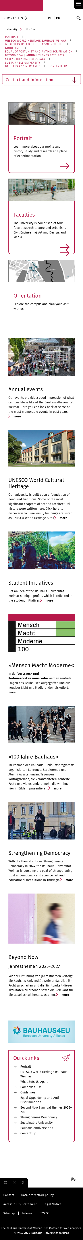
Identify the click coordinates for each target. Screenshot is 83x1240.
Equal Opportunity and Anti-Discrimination (40, 1100)
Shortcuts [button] (13, 18)
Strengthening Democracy (39, 853)
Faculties (24, 215)
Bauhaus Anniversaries (36, 1128)
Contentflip (28, 1133)
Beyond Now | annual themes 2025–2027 (46, 1110)
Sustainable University (36, 1123)
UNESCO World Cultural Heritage (36, 483)
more (41, 166)
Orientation (28, 296)
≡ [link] (79, 4)
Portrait (23, 138)
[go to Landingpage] (21, 5)
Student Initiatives (30, 583)
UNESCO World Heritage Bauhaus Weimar (44, 1074)
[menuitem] (51, 18)
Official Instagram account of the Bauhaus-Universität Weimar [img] (4, 1183)
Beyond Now (23, 957)
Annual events (25, 389)
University (11, 29)
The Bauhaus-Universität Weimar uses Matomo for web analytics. (41, 1228)
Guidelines (28, 1092)
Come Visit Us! (30, 1087)
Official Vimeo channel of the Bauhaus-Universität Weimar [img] (23, 1183)
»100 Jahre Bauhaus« (33, 757)
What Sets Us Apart (34, 1082)
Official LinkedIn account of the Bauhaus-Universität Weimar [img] (14, 1183)
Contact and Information (41, 78)
